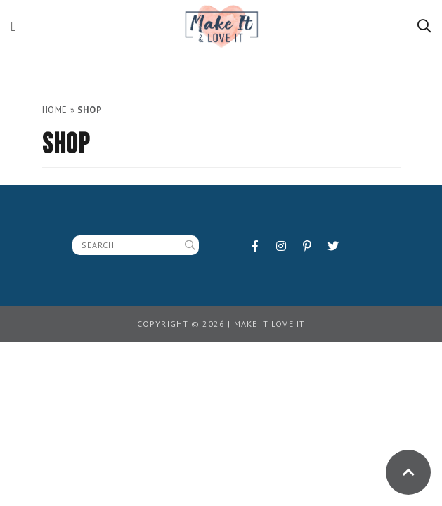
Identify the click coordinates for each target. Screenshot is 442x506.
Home (55, 110)
